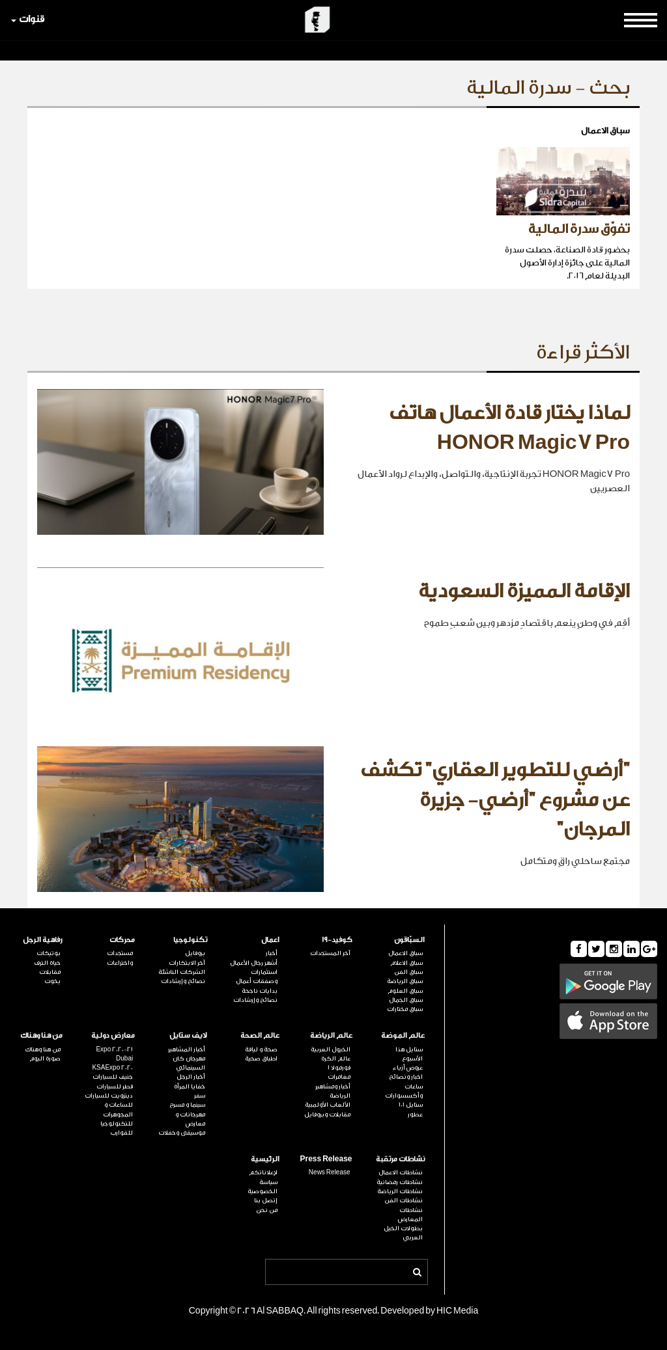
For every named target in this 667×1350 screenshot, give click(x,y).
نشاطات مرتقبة (400, 1159)
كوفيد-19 (337, 940)
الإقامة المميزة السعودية (524, 591)
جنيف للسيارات (112, 1076)
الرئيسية (265, 1159)
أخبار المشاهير (186, 1049)
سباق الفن (408, 972)
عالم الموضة (403, 1035)
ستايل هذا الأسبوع (409, 1054)
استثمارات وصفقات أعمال (256, 976)
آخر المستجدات (330, 953)
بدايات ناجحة (259, 991)
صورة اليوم (45, 1058)
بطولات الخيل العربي (403, 1233)
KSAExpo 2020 (112, 1067)
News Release (329, 1172)
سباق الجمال (406, 1000)
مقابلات (50, 972)
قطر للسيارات (114, 1086)
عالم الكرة (335, 1058)
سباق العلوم (405, 991)
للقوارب (121, 1132)
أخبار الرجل (191, 1076)
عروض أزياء (408, 1067)
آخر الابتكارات (187, 963)
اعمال (270, 940)
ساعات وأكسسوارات (404, 1091)
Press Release (326, 1159)
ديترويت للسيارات (109, 1095)
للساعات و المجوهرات (118, 1109)
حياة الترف (47, 963)
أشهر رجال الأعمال (253, 963)
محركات (122, 940)
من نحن (266, 1210)
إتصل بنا (265, 1200)
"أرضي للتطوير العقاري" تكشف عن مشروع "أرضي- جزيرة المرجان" (495, 800)
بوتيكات (48, 953)
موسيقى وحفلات (181, 1132)
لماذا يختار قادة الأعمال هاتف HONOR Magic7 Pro (509, 428)
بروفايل (195, 953)
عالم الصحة (259, 1035)
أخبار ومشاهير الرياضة (332, 1091)
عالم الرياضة (331, 1035)
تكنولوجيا (190, 940)
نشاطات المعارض (410, 1214)
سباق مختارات (405, 1009)
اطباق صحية (261, 1058)
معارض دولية (113, 1035)
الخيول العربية (330, 1049)
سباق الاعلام (406, 963)
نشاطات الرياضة (400, 1191)
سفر (199, 1095)
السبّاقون (409, 940)
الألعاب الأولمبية (327, 1104)
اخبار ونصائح (406, 1076)
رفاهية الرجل (43, 940)
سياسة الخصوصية (262, 1187)
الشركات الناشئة (181, 972)
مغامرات (339, 1076)
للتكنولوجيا (116, 1123)
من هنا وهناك (41, 1035)
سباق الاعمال (405, 953)
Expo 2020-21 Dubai (114, 1054)
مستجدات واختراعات (120, 957)
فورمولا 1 (339, 1067)
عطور (415, 1114)
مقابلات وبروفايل (327, 1114)
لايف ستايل (188, 1035)
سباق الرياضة (405, 981)
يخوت (52, 981)
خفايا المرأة (189, 1086)
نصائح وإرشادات (255, 1000)
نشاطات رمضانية (399, 1182)
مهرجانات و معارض (190, 1119)
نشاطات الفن (403, 1200)
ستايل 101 (411, 1104)
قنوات (27, 19)
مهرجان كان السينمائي (189, 1063)
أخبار (271, 953)
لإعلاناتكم (263, 1172)
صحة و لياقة (261, 1049)
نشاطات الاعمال (400, 1172)
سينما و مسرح (187, 1104)
